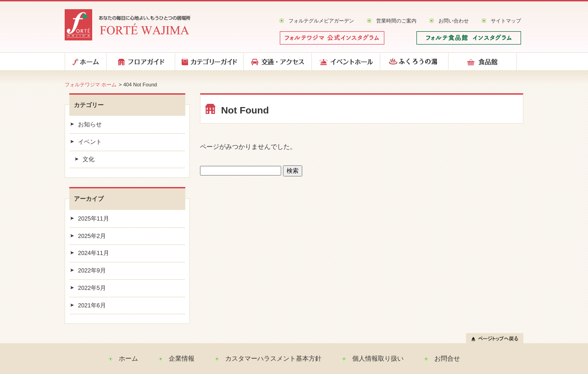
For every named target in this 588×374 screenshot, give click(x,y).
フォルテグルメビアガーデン (321, 20)
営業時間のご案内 (396, 20)
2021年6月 (92, 305)
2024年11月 (93, 253)
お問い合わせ (453, 20)
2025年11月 (93, 218)
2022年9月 (92, 270)
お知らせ (90, 124)
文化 (88, 159)
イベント (90, 142)
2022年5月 (92, 288)
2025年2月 (92, 236)
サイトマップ (506, 20)
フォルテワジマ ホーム (90, 84)
